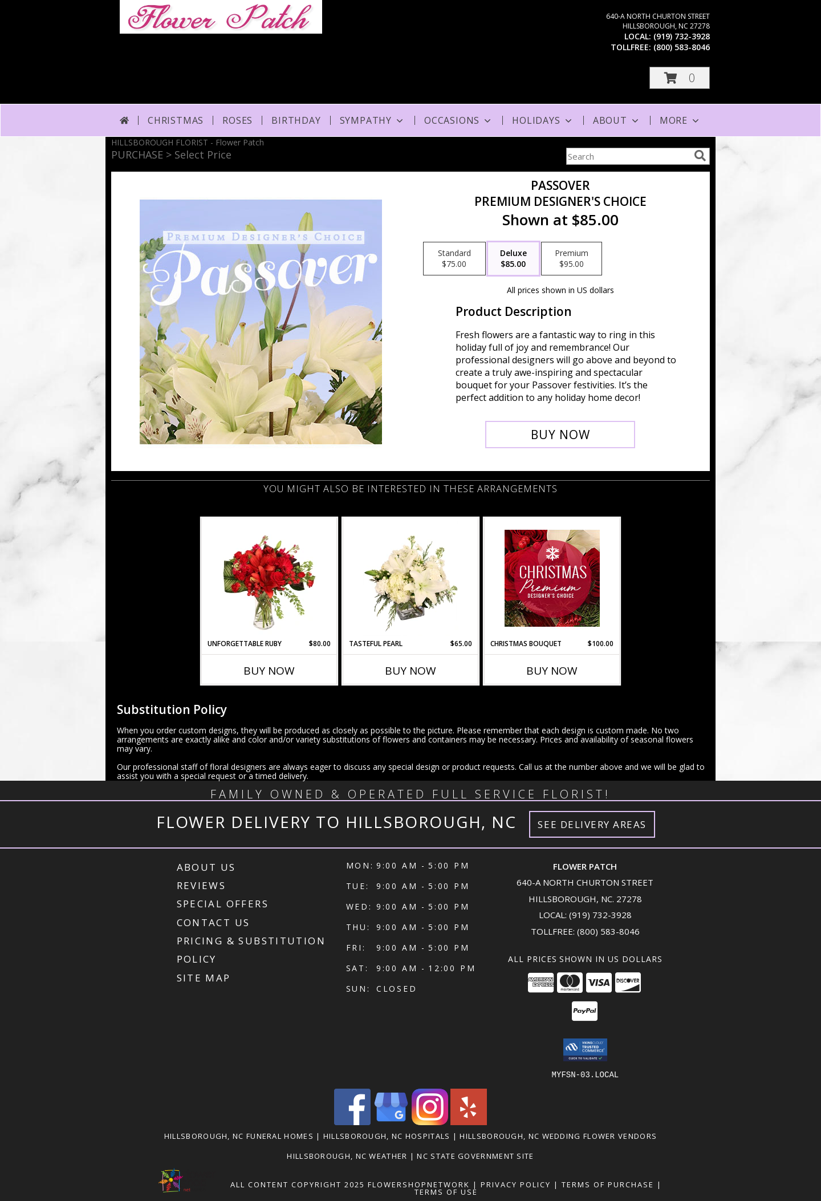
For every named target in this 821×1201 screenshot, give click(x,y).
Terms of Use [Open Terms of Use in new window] (446, 1191)
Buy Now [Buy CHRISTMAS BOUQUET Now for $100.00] (552, 670)
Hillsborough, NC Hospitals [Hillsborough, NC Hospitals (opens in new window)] (386, 1135)
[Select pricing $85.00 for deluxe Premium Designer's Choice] (513, 258)
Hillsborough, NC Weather (347, 1155)
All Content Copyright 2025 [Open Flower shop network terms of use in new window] (297, 1184)
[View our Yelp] (468, 1121)
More (680, 120)
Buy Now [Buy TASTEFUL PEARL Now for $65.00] (410, 670)
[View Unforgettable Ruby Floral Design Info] (269, 578)
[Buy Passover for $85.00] (560, 434)
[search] (700, 155)
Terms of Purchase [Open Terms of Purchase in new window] (608, 1184)
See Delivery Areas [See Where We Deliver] (592, 824)
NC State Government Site (475, 1155)
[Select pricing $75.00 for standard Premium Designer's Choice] (454, 258)
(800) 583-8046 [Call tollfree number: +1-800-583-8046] (681, 47)
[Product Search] (628, 156)
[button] (679, 78)
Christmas (176, 120)
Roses (237, 120)
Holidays (543, 120)
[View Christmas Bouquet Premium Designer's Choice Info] (552, 578)
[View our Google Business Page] (391, 1121)
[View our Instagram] (430, 1121)
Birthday (295, 120)
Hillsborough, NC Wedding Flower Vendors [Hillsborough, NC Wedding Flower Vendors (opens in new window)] (558, 1135)
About (617, 120)
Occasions (458, 120)
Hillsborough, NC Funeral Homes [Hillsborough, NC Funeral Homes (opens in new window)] (239, 1135)
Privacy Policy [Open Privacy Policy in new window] (516, 1184)
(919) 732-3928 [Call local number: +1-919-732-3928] (681, 36)
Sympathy (372, 120)
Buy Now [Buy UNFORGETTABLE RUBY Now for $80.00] (269, 670)
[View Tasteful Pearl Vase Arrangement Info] (410, 578)
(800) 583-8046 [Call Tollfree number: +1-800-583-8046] (608, 931)
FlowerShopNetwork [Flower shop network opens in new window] (419, 1184)
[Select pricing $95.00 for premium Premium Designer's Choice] (571, 258)
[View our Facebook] (352, 1121)
